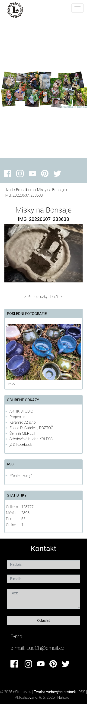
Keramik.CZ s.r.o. (23, 422)
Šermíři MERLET (23, 433)
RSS (81, 692)
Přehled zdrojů (21, 475)
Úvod (8, 190)
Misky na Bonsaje (51, 190)
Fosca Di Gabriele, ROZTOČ (31, 428)
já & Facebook (21, 444)
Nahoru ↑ (64, 697)
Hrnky (10, 384)
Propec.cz (17, 417)
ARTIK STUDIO (21, 411)
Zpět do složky (36, 296)
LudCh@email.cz (45, 648)
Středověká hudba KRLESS (31, 439)
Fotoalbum (24, 190)
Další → (56, 296)
